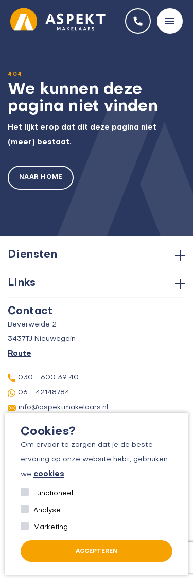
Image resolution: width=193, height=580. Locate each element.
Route (19, 353)
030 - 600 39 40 (43, 378)
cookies (48, 474)
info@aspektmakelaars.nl (58, 407)
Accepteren (96, 551)
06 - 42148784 (38, 393)
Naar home (40, 177)
